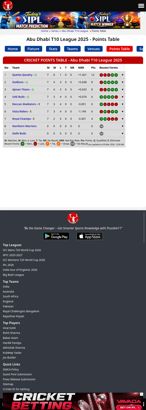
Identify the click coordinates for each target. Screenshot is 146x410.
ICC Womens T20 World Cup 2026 (24, 260)
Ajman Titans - (23, 89)
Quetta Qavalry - (24, 75)
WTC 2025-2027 (13, 255)
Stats (53, 48)
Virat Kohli (9, 328)
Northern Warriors (24, 126)
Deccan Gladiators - (26, 104)
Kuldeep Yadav (12, 352)
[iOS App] (90, 240)
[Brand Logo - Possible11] (73, 223)
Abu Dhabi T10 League (75, 31)
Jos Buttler (9, 357)
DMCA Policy (11, 369)
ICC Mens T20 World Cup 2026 (22, 250)
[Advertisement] (73, 178)
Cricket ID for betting (16, 389)
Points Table (119, 48)
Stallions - (20, 82)
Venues (93, 48)
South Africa (10, 296)
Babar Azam (10, 338)
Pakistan (8, 306)
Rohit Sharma (11, 333)
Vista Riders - (22, 111)
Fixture (33, 48)
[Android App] (56, 240)
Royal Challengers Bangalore (21, 311)
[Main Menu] (141, 6)
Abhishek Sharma (14, 347)
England (8, 301)
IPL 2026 (8, 265)
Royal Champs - (23, 119)
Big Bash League (13, 275)
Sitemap (8, 384)
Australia (8, 291)
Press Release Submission (19, 379)
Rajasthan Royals (13, 316)
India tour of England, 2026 (20, 270)
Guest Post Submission (17, 374)
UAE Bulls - (20, 97)
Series (55, 31)
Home (44, 31)
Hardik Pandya (12, 343)
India (6, 286)
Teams (72, 48)
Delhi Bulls (19, 133)
